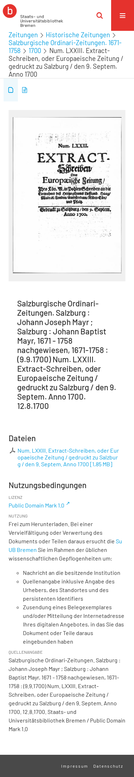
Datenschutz (108, 765)
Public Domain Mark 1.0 (36, 505)
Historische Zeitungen (78, 35)
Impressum (74, 765)
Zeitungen (23, 35)
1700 (35, 50)
